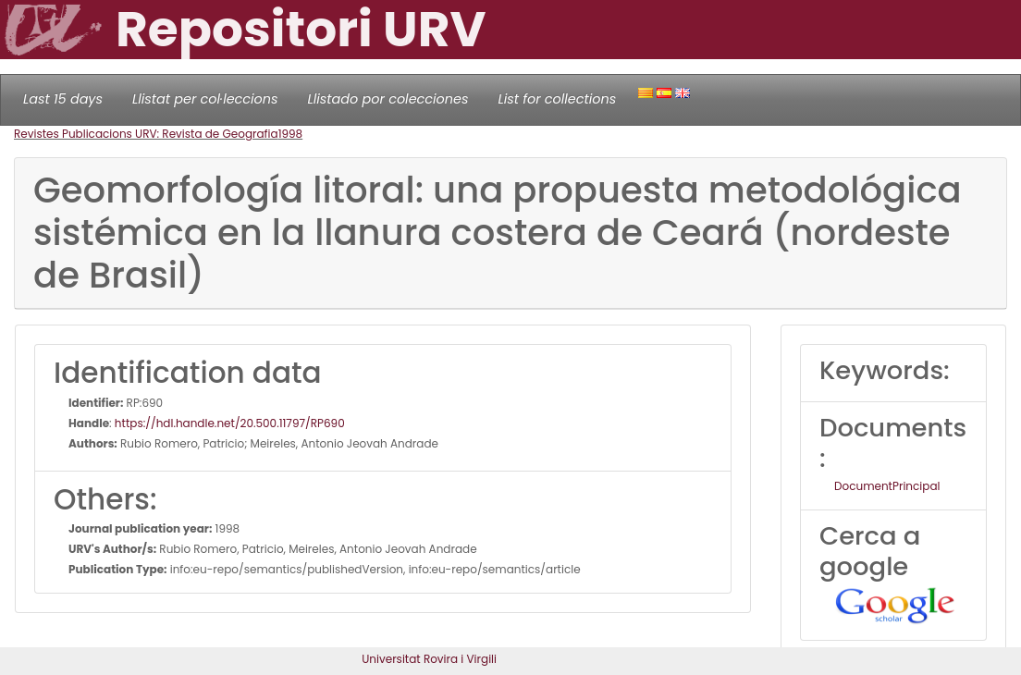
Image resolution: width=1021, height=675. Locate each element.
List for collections (557, 99)
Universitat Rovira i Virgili (429, 659)
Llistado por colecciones (388, 99)
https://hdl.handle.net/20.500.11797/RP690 (230, 423)
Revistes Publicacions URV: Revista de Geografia (146, 133)
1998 (290, 133)
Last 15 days (63, 99)
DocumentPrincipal (887, 486)
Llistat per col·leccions (205, 99)
